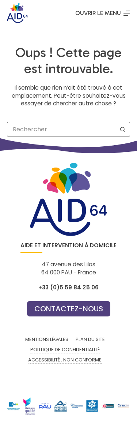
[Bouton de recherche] (122, 129)
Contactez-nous (68, 309)
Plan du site (90, 340)
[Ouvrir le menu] (102, 13)
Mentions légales (46, 340)
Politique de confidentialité (65, 350)
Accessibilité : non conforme (65, 360)
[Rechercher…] (61, 129)
